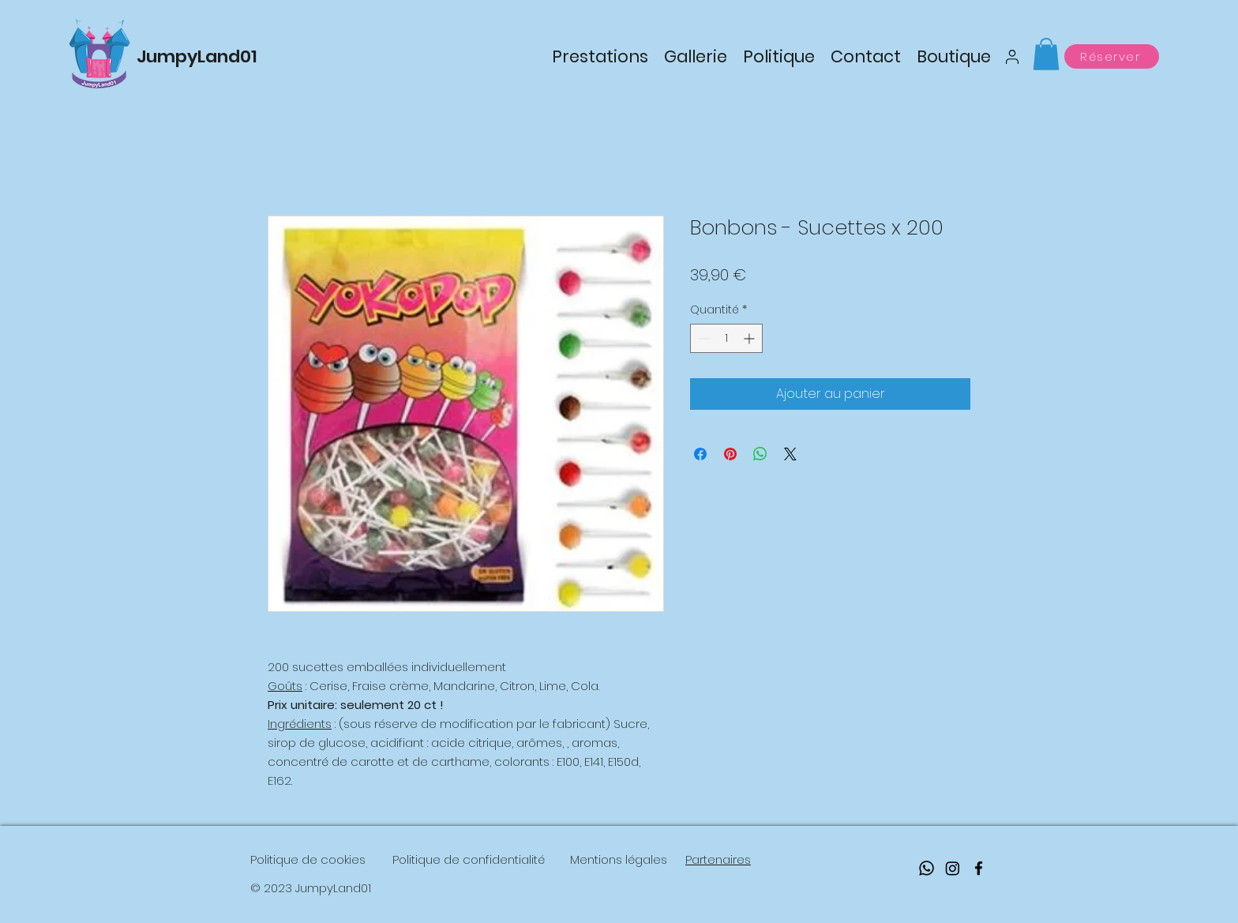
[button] (1046, 54)
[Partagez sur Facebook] (700, 454)
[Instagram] (953, 868)
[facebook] (979, 868)
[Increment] (750, 338)
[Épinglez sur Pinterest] (730, 454)
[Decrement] (702, 338)
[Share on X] (790, 454)
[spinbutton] (726, 338)
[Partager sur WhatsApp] (760, 454)
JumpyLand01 (197, 56)
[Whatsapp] (926, 868)
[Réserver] (1111, 56)
